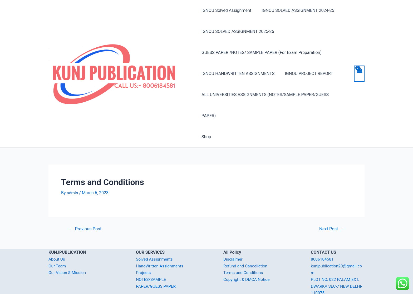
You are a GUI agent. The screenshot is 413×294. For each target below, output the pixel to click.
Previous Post (86, 208)
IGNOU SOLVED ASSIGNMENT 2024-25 (296, 10)
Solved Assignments (155, 238)
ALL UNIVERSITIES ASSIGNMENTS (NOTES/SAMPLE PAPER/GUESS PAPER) (272, 94)
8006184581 (323, 238)
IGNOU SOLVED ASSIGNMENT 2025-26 (237, 31)
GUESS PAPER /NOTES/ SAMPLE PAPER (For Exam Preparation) (261, 52)
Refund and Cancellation (246, 244)
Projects (143, 251)
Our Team (57, 244)
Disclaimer (233, 238)
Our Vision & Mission (67, 251)
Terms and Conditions (243, 251)
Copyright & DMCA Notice (247, 258)
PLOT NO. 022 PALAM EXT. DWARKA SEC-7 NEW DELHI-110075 (337, 265)
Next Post (330, 208)
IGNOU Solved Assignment (226, 10)
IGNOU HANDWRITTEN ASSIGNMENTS (237, 73)
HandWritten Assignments (160, 244)
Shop (206, 115)
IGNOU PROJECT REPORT (307, 73)
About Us (57, 238)
